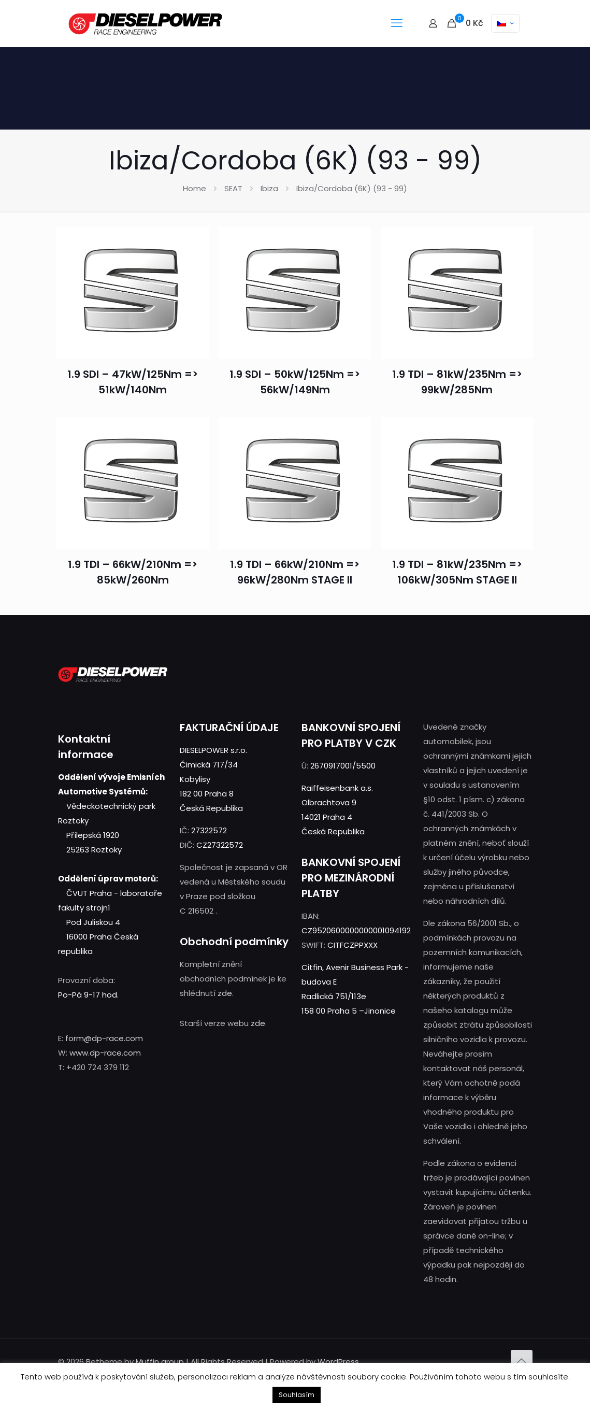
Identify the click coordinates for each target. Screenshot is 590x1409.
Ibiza (269, 188)
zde (225, 993)
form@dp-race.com (104, 1038)
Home (194, 188)
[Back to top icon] (522, 1361)
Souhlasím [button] (296, 1395)
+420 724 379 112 (97, 1067)
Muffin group (160, 1361)
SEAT (233, 188)
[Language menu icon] (505, 23)
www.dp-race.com (105, 1052)
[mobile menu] (397, 23)
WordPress (338, 1361)
